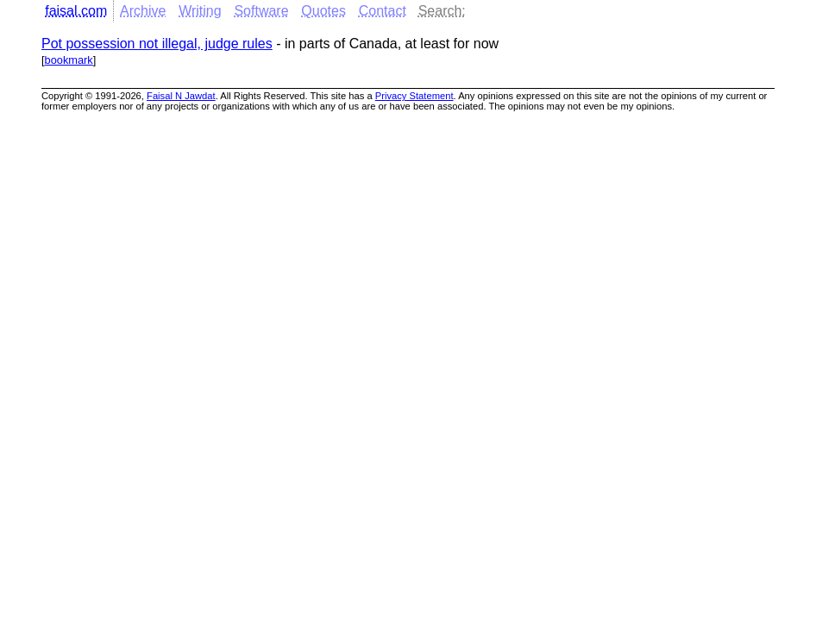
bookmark (69, 59)
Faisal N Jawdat (181, 96)
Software (261, 10)
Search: (442, 10)
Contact (382, 10)
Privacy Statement (414, 96)
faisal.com (76, 10)
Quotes (323, 10)
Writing (200, 10)
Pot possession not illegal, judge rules (157, 43)
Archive (143, 10)
